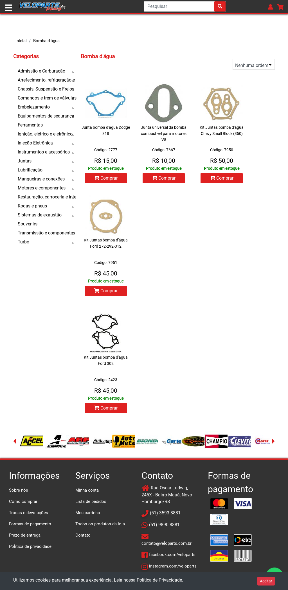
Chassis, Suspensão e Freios (45, 89)
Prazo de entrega (24, 535)
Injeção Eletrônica (35, 143)
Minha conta (87, 490)
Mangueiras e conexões (41, 179)
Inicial (21, 40)
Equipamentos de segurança (45, 116)
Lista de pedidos (90, 501)
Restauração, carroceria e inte (45, 197)
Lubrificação (30, 170)
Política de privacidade (30, 546)
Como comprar (23, 501)
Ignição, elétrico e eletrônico (45, 134)
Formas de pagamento (30, 523)
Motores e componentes (42, 188)
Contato (83, 535)
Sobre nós (18, 490)
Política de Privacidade (159, 580)
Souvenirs (27, 224)
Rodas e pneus (32, 206)
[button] (270, 6)
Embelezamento (34, 107)
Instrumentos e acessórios (44, 152)
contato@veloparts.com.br (166, 543)
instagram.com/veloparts (173, 566)
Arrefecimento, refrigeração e (45, 80)
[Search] (185, 6)
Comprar (106, 178)
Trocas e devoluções (28, 512)
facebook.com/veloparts (172, 554)
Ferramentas (30, 125)
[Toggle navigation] (8, 8)
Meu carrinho (87, 512)
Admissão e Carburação (41, 71)
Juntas (25, 161)
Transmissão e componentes (45, 233)
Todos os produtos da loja (100, 523)
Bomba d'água (46, 40)
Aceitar (266, 581)
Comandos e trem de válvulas (45, 98)
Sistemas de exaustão (40, 215)
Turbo (23, 242)
